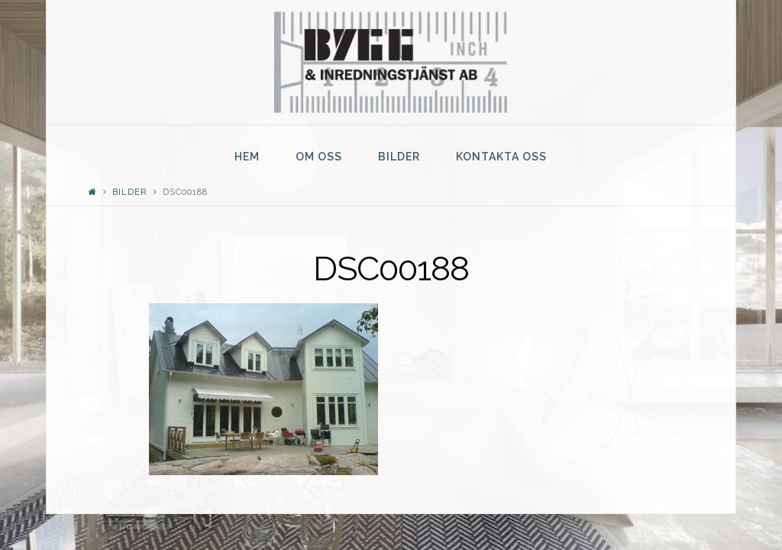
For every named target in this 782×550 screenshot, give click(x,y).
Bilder (129, 192)
